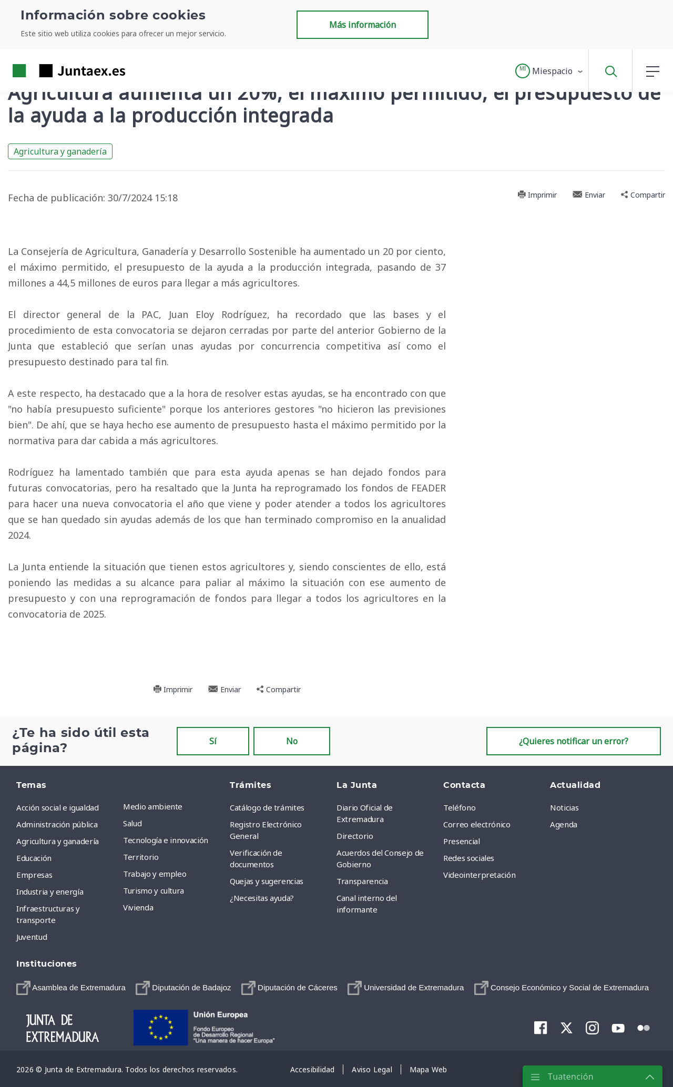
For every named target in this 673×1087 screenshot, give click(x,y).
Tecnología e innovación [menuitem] (165, 840)
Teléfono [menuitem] (459, 807)
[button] (549, 71)
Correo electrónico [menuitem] (477, 824)
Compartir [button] (643, 195)
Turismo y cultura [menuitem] (153, 890)
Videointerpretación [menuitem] (479, 874)
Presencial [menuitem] (461, 841)
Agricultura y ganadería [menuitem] (57, 841)
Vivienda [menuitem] (138, 907)
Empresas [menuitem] (34, 874)
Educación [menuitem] (34, 858)
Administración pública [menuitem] (56, 824)
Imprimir (537, 195)
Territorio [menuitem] (141, 857)
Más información (362, 24)
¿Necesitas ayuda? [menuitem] (262, 898)
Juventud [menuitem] (31, 936)
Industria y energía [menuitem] (49, 891)
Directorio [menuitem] (354, 835)
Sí (213, 741)
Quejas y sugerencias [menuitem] (266, 881)
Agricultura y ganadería (60, 151)
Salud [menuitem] (132, 823)
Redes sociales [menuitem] (468, 858)
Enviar (589, 195)
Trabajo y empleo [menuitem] (154, 873)
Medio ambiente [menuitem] (152, 806)
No (292, 741)
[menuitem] (71, 988)
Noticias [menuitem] (564, 807)
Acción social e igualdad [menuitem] (57, 807)
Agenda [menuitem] (563, 824)
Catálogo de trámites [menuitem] (267, 807)
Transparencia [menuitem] (362, 881)
